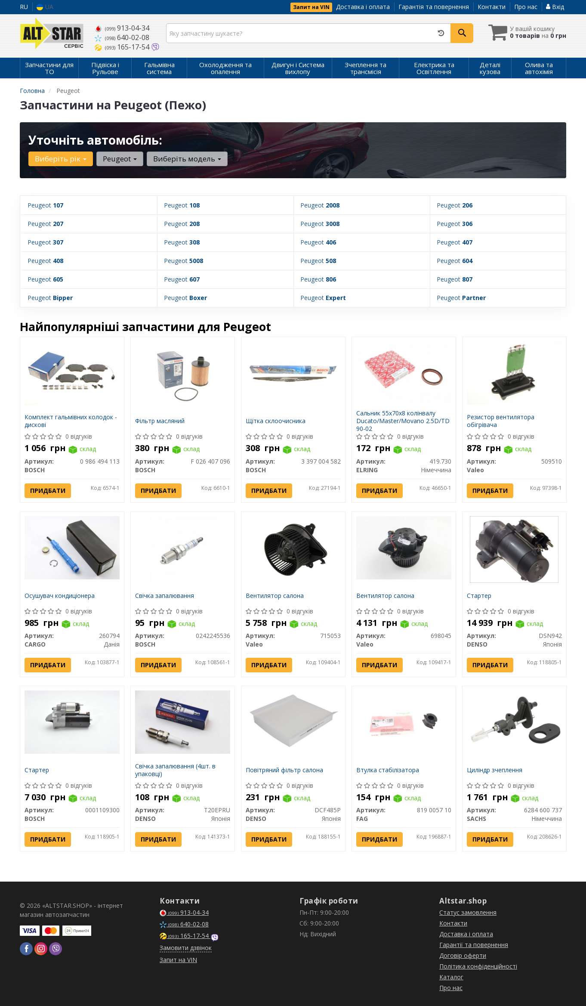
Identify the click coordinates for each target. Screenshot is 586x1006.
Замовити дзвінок (186, 948)
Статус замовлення (468, 912)
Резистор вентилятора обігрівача (500, 421)
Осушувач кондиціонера (60, 595)
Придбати (47, 490)
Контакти (492, 7)
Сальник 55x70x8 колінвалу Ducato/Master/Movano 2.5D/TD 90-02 (403, 421)
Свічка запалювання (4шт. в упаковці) (175, 769)
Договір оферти (462, 955)
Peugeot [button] (120, 159)
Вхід (555, 7)
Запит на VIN (311, 7)
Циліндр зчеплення (494, 769)
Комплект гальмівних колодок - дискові (71, 421)
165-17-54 (123, 47)
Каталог (451, 977)
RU (24, 7)
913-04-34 (122, 28)
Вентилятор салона (275, 595)
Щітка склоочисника (275, 421)
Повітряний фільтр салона (284, 769)
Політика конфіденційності (478, 966)
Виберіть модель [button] (187, 159)
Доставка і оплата (363, 7)
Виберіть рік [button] (60, 159)
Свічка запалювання (164, 595)
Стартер (479, 595)
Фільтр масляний (160, 421)
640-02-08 (122, 37)
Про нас (525, 7)
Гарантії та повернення (473, 945)
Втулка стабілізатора (387, 769)
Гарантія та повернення (433, 7)
